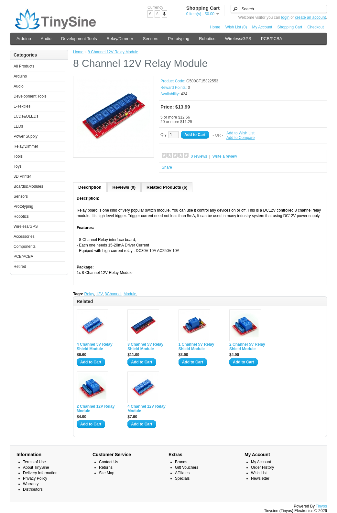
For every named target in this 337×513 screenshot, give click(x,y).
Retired (20, 266)
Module (130, 294)
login (285, 17)
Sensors (150, 38)
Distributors (33, 489)
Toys (18, 166)
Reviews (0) (124, 187)
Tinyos (321, 506)
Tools (18, 156)
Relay (89, 294)
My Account (262, 27)
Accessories (24, 236)
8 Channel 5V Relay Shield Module (145, 346)
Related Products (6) (167, 187)
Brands (181, 462)
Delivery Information (40, 473)
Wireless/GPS (238, 38)
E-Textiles (22, 106)
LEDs (18, 126)
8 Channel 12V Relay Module (113, 52)
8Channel (113, 294)
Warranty (30, 484)
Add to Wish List (240, 133)
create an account (310, 17)
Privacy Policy (35, 478)
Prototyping (178, 38)
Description (90, 187)
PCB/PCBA (271, 38)
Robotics (207, 38)
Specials (182, 478)
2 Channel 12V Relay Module (95, 408)
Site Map (106, 473)
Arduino (23, 38)
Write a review (224, 156)
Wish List (259, 473)
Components (25, 246)
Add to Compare (240, 137)
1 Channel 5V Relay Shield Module (196, 346)
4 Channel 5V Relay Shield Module (95, 346)
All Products (24, 66)
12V (99, 294)
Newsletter (260, 478)
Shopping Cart (289, 27)
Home (215, 27)
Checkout (315, 27)
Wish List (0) (236, 27)
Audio (46, 38)
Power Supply (26, 136)
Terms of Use (34, 462)
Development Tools (79, 38)
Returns (106, 467)
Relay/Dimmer (119, 38)
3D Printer (22, 176)
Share (167, 167)
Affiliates (182, 473)
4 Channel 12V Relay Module (146, 408)
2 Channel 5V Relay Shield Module (247, 346)
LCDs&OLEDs (26, 116)
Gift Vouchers (186, 467)
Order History (262, 467)
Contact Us (108, 462)
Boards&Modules (28, 186)
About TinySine (36, 467)
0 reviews (199, 156)
